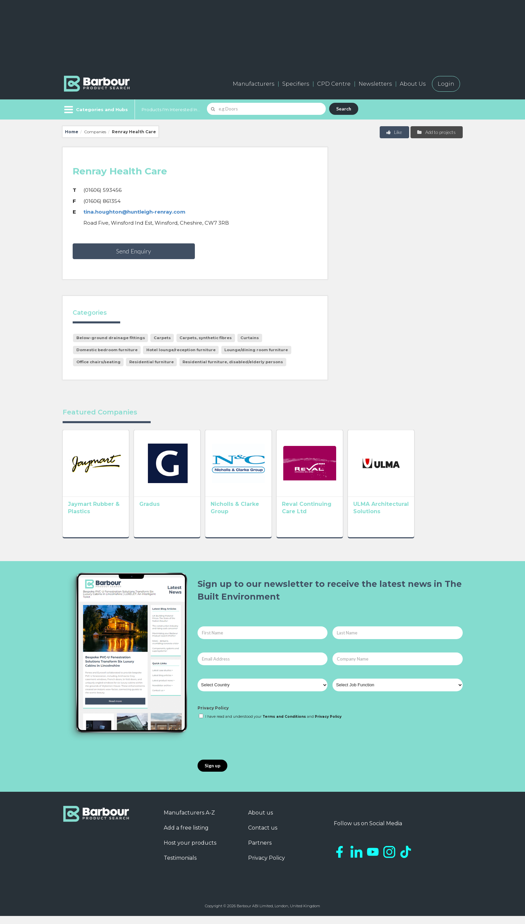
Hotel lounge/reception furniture (181, 350)
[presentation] (248, 748)
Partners (260, 851)
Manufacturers (253, 84)
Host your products (190, 851)
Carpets (162, 337)
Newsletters (375, 84)
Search (343, 108)
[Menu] (95, 109)
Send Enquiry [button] (133, 251)
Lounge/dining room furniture (256, 350)
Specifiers (295, 84)
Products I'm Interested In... (171, 109)
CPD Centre (334, 84)
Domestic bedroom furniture (107, 350)
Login (446, 84)
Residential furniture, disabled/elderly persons (232, 362)
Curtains (249, 337)
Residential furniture (151, 362)
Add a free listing (186, 836)
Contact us (262, 836)
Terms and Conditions (284, 724)
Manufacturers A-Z (189, 821)
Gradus (159, 514)
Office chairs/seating (98, 362)
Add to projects (436, 132)
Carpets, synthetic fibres (205, 337)
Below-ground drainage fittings (110, 337)
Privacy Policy (213, 715)
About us (260, 821)
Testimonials (180, 866)
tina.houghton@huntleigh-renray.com (134, 212)
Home (71, 131)
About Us (413, 84)
